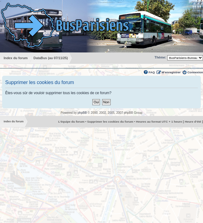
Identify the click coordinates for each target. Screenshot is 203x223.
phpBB (82, 112)
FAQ (152, 72)
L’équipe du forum (71, 121)
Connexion (195, 72)
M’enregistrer (171, 72)
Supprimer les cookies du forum (110, 121)
